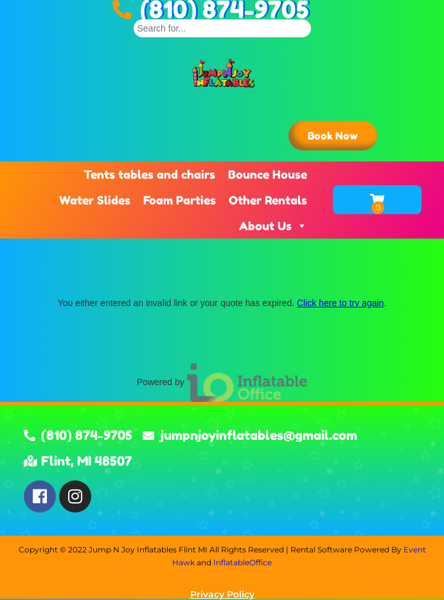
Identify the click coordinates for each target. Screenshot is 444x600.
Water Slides (94, 200)
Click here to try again (340, 303)
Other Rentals (268, 200)
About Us (273, 226)
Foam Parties (179, 200)
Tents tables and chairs (149, 174)
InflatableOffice (242, 562)
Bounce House (267, 174)
